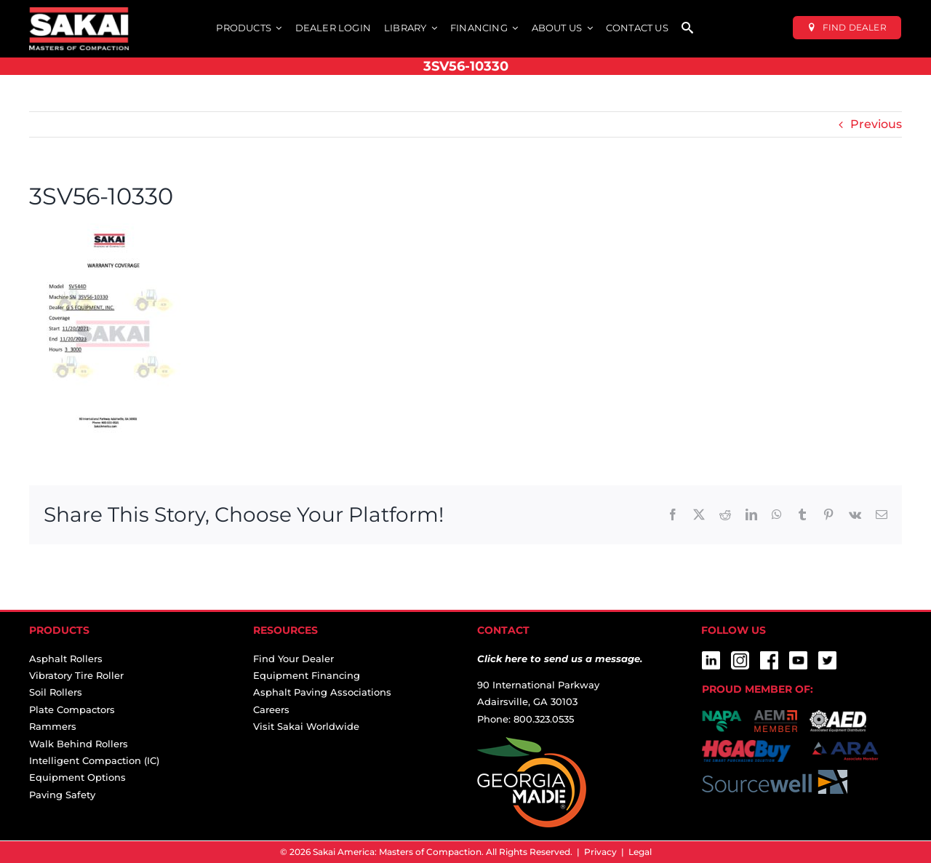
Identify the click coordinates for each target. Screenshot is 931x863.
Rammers (52, 726)
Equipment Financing (306, 675)
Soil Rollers (55, 692)
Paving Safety (62, 794)
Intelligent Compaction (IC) (94, 760)
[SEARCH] (687, 28)
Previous (876, 124)
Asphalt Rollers (66, 658)
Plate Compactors (72, 709)
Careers (271, 709)
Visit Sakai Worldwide (306, 726)
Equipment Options (77, 777)
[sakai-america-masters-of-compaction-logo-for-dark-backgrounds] (79, 13)
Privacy (600, 851)
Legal (640, 851)
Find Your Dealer (293, 658)
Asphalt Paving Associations (322, 692)
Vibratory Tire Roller (76, 675)
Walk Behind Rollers (78, 743)
